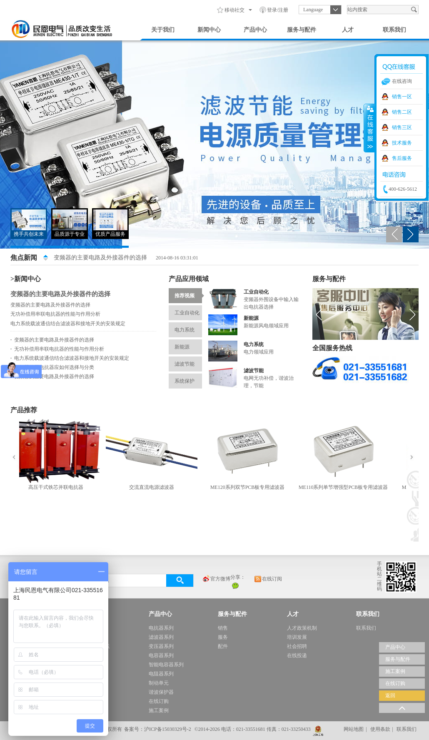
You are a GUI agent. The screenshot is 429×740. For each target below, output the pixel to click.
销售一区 (402, 97)
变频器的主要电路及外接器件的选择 (100, 257)
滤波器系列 (161, 637)
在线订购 (159, 701)
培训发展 (297, 637)
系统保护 (188, 379)
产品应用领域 (189, 278)
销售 (223, 628)
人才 (348, 30)
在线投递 (297, 655)
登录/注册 (277, 10)
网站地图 (354, 729)
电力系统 (188, 327)
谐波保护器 (161, 692)
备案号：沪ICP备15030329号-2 (157, 729)
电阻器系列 (161, 674)
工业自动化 (188, 310)
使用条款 (380, 729)
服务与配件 (301, 30)
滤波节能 (188, 361)
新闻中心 (209, 30)
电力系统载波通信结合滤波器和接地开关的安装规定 (67, 323)
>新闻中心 (25, 278)
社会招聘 (297, 646)
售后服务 (402, 158)
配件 (223, 646)
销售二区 (402, 112)
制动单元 (159, 683)
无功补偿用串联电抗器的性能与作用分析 (55, 314)
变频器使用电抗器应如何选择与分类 (52, 367)
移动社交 (234, 10)
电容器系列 (161, 655)
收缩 (369, 127)
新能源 (188, 344)
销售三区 (402, 127)
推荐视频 (188, 296)
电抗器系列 (161, 628)
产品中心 (255, 30)
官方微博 (216, 579)
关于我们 (163, 30)
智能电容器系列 (166, 665)
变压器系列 (161, 646)
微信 (235, 585)
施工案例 (159, 710)
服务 (223, 637)
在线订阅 (268, 579)
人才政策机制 (302, 628)
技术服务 (402, 143)
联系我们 (394, 30)
